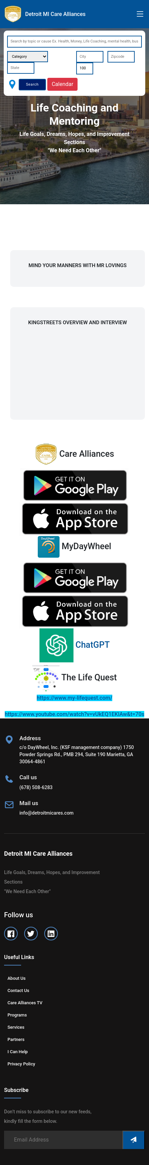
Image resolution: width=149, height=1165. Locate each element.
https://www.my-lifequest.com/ (74, 698)
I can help (17, 1051)
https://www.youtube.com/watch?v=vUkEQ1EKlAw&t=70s (74, 714)
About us (16, 978)
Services (15, 1027)
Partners (15, 1039)
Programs (17, 1015)
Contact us (18, 990)
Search (32, 84)
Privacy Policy (21, 1063)
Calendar (62, 84)
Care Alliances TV (25, 1002)
